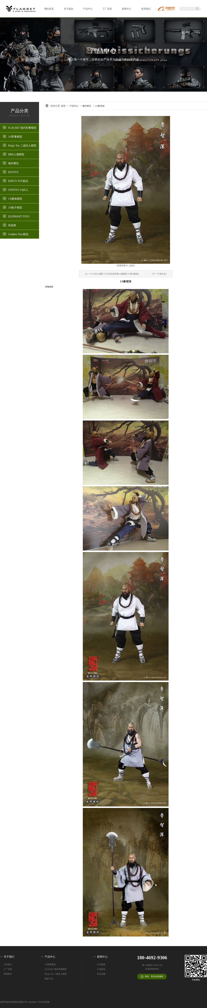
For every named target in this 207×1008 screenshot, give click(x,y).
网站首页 (49, 9)
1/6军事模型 (15, 136)
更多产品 (49, 979)
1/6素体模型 (15, 198)
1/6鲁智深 (100, 106)
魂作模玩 (13, 163)
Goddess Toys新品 (18, 234)
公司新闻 (101, 964)
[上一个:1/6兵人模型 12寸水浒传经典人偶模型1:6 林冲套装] (112, 274)
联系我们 (146, 9)
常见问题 (101, 974)
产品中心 (88, 9)
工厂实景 (107, 9)
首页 (63, 106)
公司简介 (8, 964)
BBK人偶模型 (16, 154)
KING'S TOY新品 (18, 181)
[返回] (132, 265)
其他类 (12, 225)
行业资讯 (101, 969)
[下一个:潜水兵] (159, 274)
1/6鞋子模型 (15, 207)
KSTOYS (13, 172)
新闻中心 (126, 9)
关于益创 (68, 9)
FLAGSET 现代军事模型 (22, 127)
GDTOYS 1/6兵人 (18, 189)
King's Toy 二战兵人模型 (22, 145)
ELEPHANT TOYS (18, 216)
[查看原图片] (122, 265)
